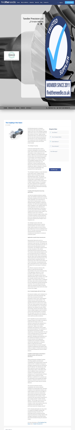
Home (18, 2)
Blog (41, 2)
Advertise (32, 2)
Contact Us (46, 2)
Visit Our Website (63, 108)
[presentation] (58, 164)
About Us (37, 2)
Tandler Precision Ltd (33, 18)
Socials (28, 108)
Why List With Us (24, 2)
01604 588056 (36, 22)
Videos (23, 108)
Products (11, 108)
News (17, 108)
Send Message (55, 169)
